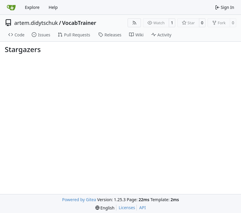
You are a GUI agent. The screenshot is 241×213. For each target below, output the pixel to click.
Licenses (127, 207)
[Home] (11, 7)
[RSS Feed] (134, 22)
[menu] (105, 208)
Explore (32, 7)
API (142, 207)
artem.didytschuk (36, 23)
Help (53, 7)
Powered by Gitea (79, 199)
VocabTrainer (79, 23)
